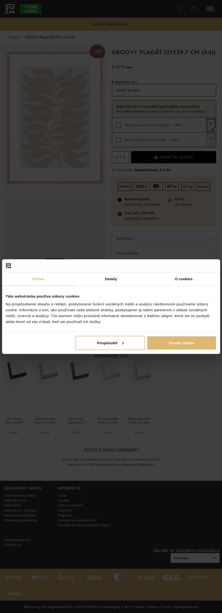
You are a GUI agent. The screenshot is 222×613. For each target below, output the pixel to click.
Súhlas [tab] (38, 279)
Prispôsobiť (110, 343)
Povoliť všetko (181, 343)
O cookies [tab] (184, 279)
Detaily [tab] (111, 279)
